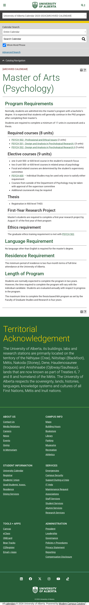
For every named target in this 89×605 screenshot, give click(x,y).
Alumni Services (54, 508)
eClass (6, 533)
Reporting (51, 552)
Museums (51, 445)
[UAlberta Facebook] (30, 579)
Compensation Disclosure (59, 556)
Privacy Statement (55, 547)
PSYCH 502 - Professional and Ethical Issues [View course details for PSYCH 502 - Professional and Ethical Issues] (34, 139)
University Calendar (13, 470)
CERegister (9, 547)
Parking (49, 440)
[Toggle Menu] (5, 5)
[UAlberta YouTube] (58, 579)
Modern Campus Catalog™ (72, 603)
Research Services (55, 512)
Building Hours (53, 426)
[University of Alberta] (44, 5)
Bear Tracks (9, 542)
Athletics (50, 454)
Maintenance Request (57, 489)
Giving (6, 445)
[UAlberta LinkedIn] (21, 579)
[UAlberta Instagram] (49, 579)
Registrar (7, 475)
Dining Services (11, 494)
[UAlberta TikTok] (67, 579)
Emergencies (52, 470)
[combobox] (44, 16)
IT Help (49, 484)
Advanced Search (11, 52)
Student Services (54, 503)
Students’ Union (11, 480)
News (6, 435)
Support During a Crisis (57, 480)
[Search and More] (82, 5)
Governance (52, 538)
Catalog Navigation (15, 60)
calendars (10, 603)
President (50, 528)
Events (6, 440)
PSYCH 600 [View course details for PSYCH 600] (17, 175)
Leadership (51, 533)
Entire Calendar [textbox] (11, 31)
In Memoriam (10, 449)
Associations (52, 494)
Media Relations (11, 426)
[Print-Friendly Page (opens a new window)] (81, 70)
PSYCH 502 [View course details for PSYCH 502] (68, 234)
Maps (48, 421)
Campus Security (54, 475)
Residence (8, 489)
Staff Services (53, 498)
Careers (7, 431)
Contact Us (9, 421)
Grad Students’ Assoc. (14, 484)
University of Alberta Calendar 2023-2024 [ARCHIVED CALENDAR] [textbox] (37, 15)
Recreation (51, 449)
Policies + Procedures (57, 542)
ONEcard (7, 538)
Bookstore (51, 431)
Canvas (7, 528)
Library (49, 435)
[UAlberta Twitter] (39, 579)
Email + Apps (9, 552)
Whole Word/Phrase (16, 45)
